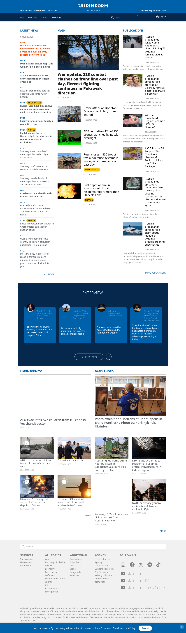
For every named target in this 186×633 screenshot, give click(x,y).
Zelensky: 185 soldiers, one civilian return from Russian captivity (111, 517)
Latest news (29, 30)
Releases (74, 575)
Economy (32, 17)
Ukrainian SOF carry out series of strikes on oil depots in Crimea (34, 502)
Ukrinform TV (31, 371)
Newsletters (39, 10)
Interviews (75, 562)
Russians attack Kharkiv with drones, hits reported (36, 195)
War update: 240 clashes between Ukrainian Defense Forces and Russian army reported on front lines (35, 50)
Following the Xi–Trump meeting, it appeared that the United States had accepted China (39, 331)
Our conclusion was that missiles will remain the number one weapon (109, 330)
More (88, 515)
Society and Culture (55, 578)
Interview (93, 292)
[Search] (127, 17)
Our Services (101, 572)
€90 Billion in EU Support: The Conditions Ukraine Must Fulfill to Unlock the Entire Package (154, 157)
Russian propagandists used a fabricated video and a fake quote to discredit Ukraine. (143, 68)
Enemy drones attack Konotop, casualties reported (36, 122)
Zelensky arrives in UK (70, 460)
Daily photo (104, 371)
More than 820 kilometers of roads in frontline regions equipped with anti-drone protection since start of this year (34, 260)
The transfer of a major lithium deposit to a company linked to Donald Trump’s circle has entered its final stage (144, 138)
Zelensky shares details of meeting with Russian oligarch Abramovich (35, 154)
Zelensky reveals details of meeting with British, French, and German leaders (35, 181)
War (22, 17)
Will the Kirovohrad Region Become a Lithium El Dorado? (155, 121)
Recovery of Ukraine (55, 562)
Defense (49, 575)
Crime (48, 585)
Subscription (26, 10)
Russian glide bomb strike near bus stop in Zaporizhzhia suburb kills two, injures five (111, 465)
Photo (73, 565)
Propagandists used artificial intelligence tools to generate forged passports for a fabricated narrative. (142, 105)
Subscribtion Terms (104, 568)
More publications (155, 272)
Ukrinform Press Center (143, 587)
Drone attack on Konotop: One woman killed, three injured (36, 65)
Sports (44, 17)
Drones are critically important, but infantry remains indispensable (73, 331)
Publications (133, 30)
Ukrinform (132, 573)
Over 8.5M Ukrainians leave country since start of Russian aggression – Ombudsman (35, 241)
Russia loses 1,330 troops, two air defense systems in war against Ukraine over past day (36, 109)
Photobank (53, 10)
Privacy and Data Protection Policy (118, 628)
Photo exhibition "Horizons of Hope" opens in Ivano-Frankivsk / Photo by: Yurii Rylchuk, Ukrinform (128, 422)
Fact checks (51, 572)
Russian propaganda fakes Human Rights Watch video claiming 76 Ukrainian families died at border (155, 47)
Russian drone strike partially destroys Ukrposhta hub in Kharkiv (35, 93)
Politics (48, 565)
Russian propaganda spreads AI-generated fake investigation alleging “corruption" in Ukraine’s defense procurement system (155, 192)
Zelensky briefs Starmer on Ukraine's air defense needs (34, 168)
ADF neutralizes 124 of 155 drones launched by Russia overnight (34, 78)
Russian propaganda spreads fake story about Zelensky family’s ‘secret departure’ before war (155, 84)
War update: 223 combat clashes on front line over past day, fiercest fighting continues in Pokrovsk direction (88, 84)
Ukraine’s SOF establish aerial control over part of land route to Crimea (72, 502)
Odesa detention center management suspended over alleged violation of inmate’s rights (35, 210)
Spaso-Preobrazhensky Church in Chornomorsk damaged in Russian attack (37, 226)
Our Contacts (101, 565)
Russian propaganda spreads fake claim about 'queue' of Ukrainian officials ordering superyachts (155, 234)
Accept (145, 628)
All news (49, 274)
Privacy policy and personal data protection (104, 578)
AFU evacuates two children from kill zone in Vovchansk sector (53, 422)
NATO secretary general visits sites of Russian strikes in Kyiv (146, 506)
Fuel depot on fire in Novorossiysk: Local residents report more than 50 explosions (36, 138)
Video (73, 568)
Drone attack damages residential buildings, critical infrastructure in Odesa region (146, 465)
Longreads (75, 572)
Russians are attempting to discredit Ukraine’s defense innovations (140, 216)
